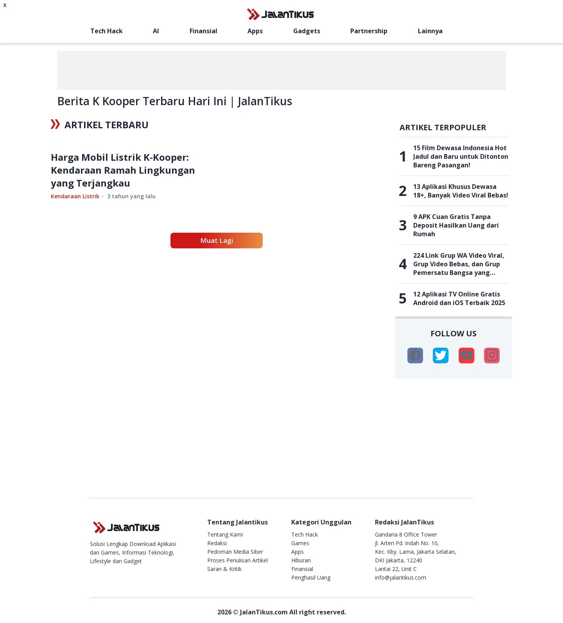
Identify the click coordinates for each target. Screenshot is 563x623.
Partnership (368, 31)
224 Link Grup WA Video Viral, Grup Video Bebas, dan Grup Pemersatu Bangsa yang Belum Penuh (458, 264)
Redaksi (217, 543)
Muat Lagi (216, 306)
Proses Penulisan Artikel (237, 560)
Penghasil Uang (310, 577)
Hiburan (301, 560)
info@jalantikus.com (400, 577)
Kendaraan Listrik (75, 263)
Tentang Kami (225, 534)
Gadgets (306, 31)
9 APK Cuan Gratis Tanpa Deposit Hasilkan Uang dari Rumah (456, 225)
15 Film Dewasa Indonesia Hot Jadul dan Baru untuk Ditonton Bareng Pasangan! (460, 156)
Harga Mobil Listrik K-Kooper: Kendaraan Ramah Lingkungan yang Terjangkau (123, 236)
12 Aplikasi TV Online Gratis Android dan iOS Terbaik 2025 (459, 298)
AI (156, 31)
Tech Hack (106, 31)
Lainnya (430, 31)
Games (300, 543)
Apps (255, 31)
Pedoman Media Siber (235, 551)
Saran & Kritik (224, 569)
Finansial (203, 31)
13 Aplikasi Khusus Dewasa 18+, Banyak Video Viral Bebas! (460, 190)
